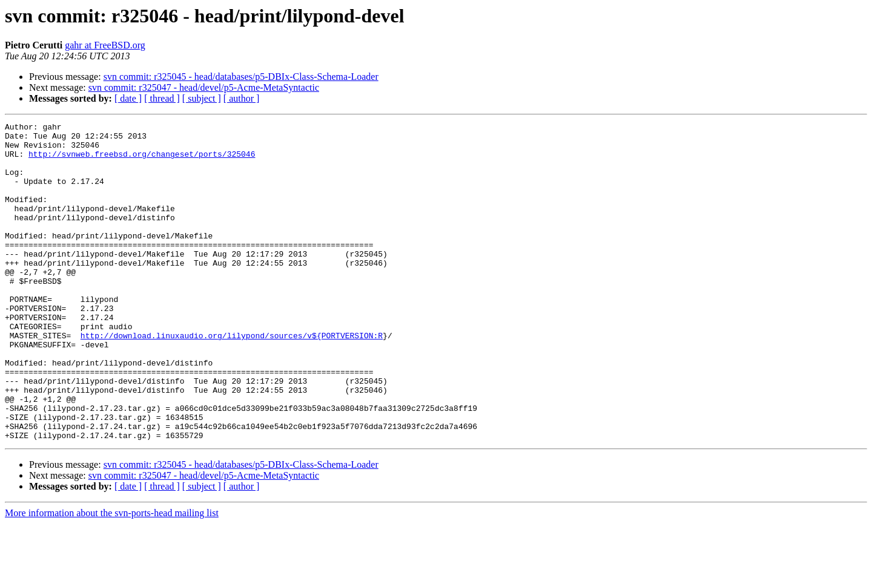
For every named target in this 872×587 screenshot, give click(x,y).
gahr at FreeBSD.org (105, 45)
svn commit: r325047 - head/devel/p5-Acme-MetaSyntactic (203, 87)
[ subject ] (201, 98)
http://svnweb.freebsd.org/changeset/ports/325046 (141, 161)
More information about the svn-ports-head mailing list (112, 576)
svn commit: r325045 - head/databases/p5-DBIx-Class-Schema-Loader (241, 76)
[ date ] (128, 98)
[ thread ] (162, 98)
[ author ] (241, 98)
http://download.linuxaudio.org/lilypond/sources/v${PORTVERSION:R (232, 378)
